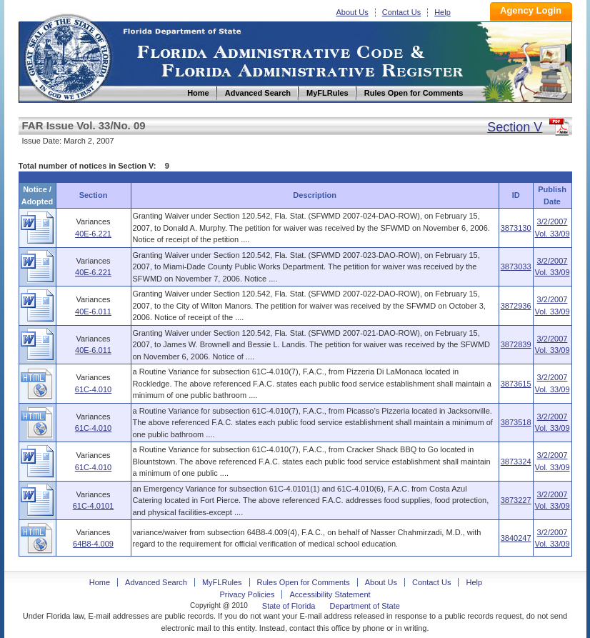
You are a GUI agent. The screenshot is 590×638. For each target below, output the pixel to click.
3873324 (516, 461)
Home (67, 56)
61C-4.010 (93, 389)
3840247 (516, 538)
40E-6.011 (93, 311)
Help (442, 12)
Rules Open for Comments (303, 582)
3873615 (516, 383)
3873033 (516, 266)
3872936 (516, 305)
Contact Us (401, 12)
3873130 (516, 228)
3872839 (516, 344)
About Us (352, 12)
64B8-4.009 (93, 543)
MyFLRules (222, 582)
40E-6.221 (93, 233)
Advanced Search (156, 582)
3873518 (516, 422)
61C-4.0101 (93, 506)
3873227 (516, 500)
